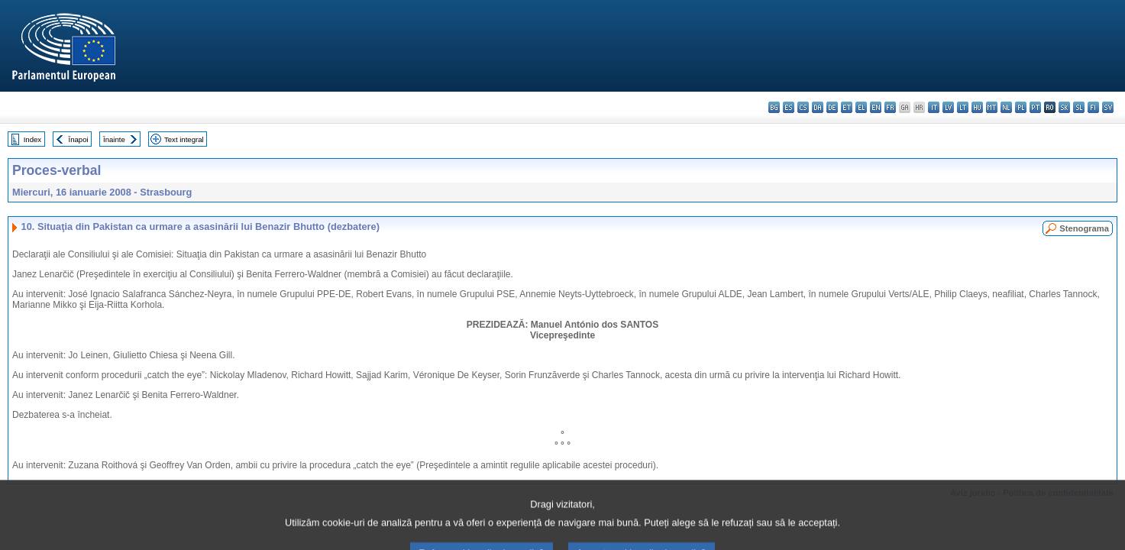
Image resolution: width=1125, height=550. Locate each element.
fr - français (890, 107)
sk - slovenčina (1064, 107)
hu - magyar (977, 107)
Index (32, 139)
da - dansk (817, 107)
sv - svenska (1108, 107)
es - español (788, 107)
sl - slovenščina (1079, 107)
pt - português (1035, 107)
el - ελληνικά (861, 107)
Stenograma (1084, 228)
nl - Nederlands (1006, 107)
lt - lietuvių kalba (962, 107)
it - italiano (933, 107)
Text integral (184, 139)
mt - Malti (991, 107)
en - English (875, 107)
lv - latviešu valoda (948, 107)
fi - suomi (1093, 107)
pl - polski (1020, 107)
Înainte (114, 139)
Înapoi (79, 139)
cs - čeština (803, 107)
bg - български (774, 107)
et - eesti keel (846, 107)
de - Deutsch (832, 107)
